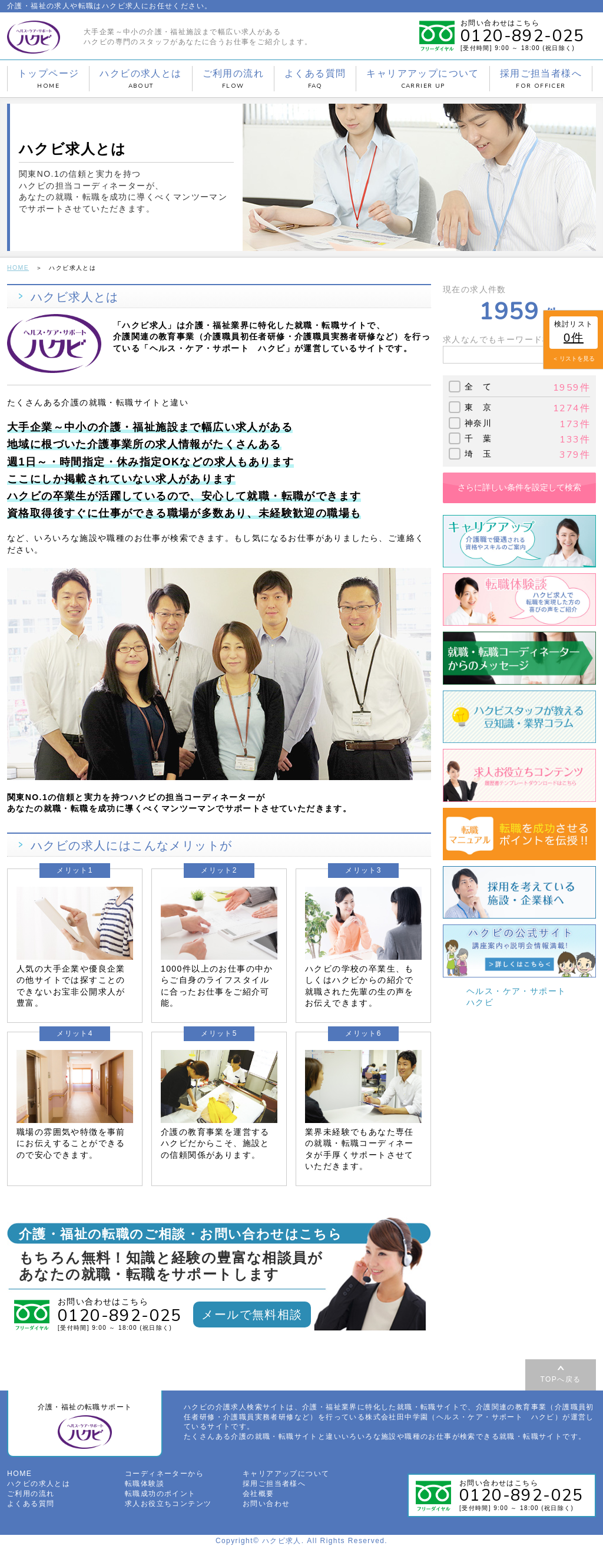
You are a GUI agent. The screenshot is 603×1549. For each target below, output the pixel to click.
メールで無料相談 (251, 1313)
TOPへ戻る (561, 1379)
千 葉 (478, 437)
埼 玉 (478, 453)
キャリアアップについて (422, 79)
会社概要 (258, 1495)
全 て (478, 386)
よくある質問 (315, 79)
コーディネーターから (164, 1475)
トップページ (48, 79)
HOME (17, 267)
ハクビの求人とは (140, 79)
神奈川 (478, 422)
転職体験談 (144, 1485)
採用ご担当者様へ (541, 79)
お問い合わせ (266, 1505)
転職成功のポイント (160, 1495)
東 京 (478, 406)
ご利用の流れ (233, 79)
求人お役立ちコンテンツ (168, 1505)
